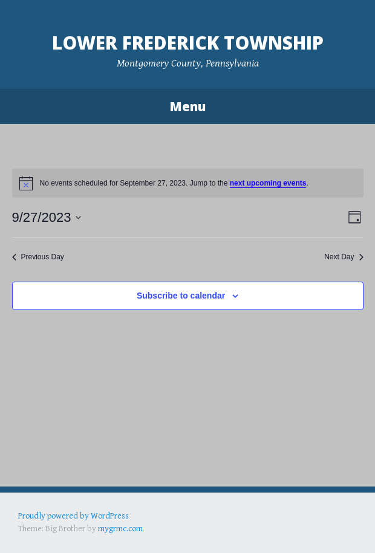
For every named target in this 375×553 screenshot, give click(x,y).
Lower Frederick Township (188, 42)
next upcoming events (268, 183)
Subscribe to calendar (181, 295)
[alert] (188, 183)
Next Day (343, 257)
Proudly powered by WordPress (73, 516)
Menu (187, 106)
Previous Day (38, 257)
